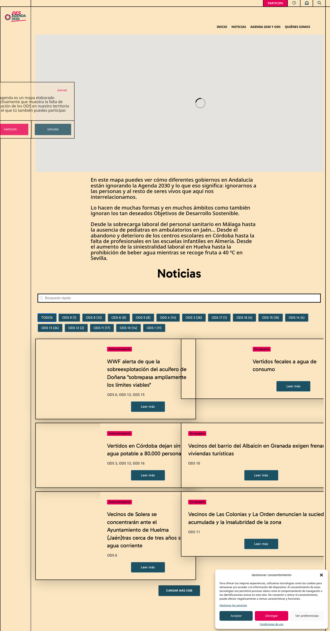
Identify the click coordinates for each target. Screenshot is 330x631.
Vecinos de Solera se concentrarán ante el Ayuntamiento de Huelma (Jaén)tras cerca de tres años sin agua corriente (146, 530)
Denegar (271, 615)
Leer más (148, 407)
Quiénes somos (297, 27)
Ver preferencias (307, 615)
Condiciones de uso (271, 624)
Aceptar (236, 615)
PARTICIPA (275, 3)
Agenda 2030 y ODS (265, 27)
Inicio (222, 27)
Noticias (238, 27)
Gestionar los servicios (233, 605)
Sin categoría (261, 349)
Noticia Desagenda (119, 349)
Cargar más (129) (179, 590)
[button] (321, 575)
